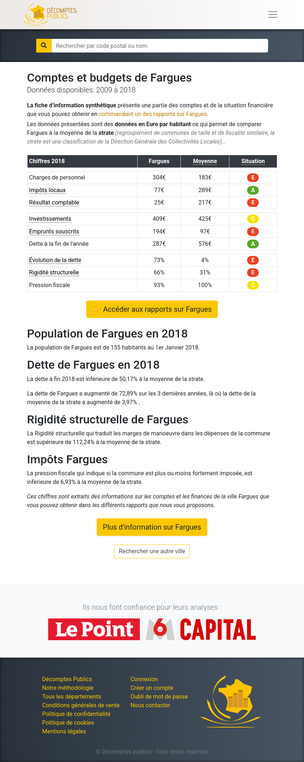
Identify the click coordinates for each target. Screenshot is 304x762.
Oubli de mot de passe (159, 696)
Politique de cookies (68, 722)
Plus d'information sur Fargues (152, 527)
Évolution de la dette (55, 260)
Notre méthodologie (67, 687)
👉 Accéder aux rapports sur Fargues (152, 309)
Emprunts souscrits (54, 231)
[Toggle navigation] (273, 14)
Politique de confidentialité (76, 714)
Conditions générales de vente (81, 705)
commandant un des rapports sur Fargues (153, 114)
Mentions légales (64, 731)
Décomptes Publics (67, 679)
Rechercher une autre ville (152, 551)
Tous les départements (71, 696)
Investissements (50, 218)
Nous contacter (150, 705)
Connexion (144, 679)
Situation (253, 161)
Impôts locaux (47, 190)
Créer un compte (151, 687)
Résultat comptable (54, 202)
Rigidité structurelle (54, 272)
